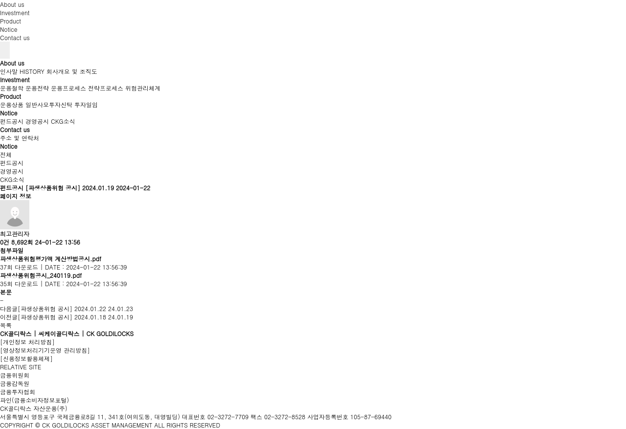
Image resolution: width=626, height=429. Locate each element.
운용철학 (11, 88)
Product (10, 21)
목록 (6, 325)
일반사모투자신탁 (48, 104)
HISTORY (32, 71)
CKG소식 (63, 121)
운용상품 (11, 104)
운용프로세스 (68, 88)
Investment (15, 12)
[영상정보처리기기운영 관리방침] (45, 350)
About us (12, 4)
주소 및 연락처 (19, 138)
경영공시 (37, 121)
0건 (4, 242)
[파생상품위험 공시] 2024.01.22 (62, 308)
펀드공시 (11, 121)
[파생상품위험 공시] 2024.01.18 (62, 317)
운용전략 (37, 88)
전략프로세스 (105, 88)
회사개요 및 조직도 (71, 71)
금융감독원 (14, 383)
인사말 (9, 71)
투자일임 (86, 104)
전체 (6, 154)
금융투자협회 (17, 391)
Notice (8, 29)
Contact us (15, 37)
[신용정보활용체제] (26, 358)
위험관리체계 (142, 88)
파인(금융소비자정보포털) (34, 400)
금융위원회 (14, 375)
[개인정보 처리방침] (27, 342)
